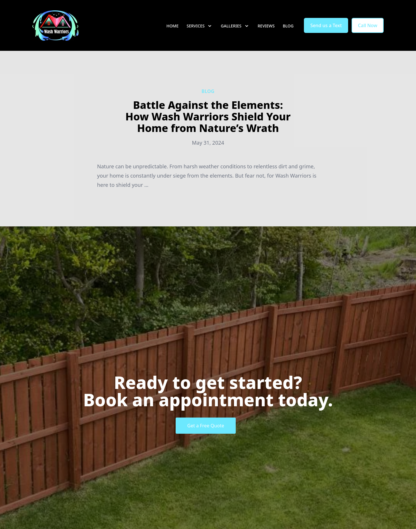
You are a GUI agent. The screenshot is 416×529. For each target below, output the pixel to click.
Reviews (266, 26)
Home (172, 26)
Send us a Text (326, 25)
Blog (288, 26)
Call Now (367, 25)
